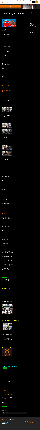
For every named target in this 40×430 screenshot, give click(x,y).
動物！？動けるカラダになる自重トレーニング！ (7, 85)
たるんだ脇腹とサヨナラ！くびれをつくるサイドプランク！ (8, 390)
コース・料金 (26, 421)
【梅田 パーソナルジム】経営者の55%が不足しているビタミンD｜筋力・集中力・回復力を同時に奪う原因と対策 (34, 26)
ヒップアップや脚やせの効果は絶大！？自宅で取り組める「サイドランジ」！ (10, 394)
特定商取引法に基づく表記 (32, 423)
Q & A (30, 15)
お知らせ (31, 14)
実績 (25, 422)
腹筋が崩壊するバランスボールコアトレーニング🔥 (8, 412)
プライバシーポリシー (32, 422)
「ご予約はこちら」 (5, 398)
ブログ (7, 410)
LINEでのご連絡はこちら (9, 421)
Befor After (31, 13)
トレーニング (6, 410)
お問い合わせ (31, 421)
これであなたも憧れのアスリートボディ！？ (6, 84)
